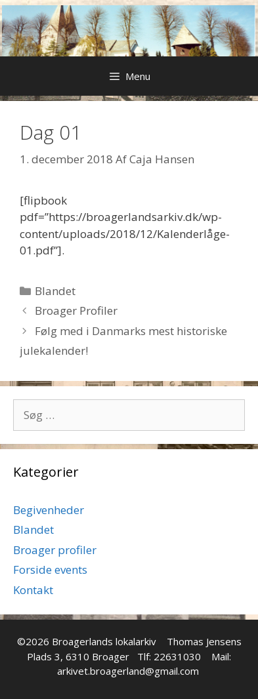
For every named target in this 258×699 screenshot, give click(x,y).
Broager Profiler (76, 310)
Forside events (50, 569)
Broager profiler (55, 549)
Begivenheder (48, 509)
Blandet (55, 290)
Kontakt (33, 589)
